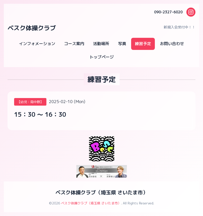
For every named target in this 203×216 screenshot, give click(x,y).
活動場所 (101, 43)
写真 (122, 43)
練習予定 (143, 43)
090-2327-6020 (168, 12)
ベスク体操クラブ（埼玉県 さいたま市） (101, 192)
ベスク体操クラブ (32, 28)
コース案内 (74, 43)
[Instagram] (190, 12)
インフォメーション (37, 43)
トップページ (102, 57)
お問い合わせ (172, 43)
